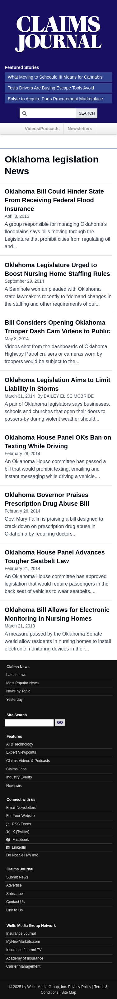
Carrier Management (23, 966)
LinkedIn (16, 847)
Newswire (14, 785)
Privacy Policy (79, 987)
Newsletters (80, 128)
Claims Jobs (16, 769)
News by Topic (18, 691)
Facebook (17, 839)
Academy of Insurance (24, 958)
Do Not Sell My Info (22, 855)
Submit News (17, 877)
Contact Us (15, 902)
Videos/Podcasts (42, 128)
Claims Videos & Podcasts (28, 761)
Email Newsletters (21, 807)
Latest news (16, 675)
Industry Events (19, 777)
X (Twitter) (18, 832)
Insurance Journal (21, 933)
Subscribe (14, 894)
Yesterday (14, 699)
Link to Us (14, 910)
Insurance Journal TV (24, 950)
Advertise (14, 885)
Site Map (69, 992)
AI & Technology (19, 744)
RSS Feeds (18, 824)
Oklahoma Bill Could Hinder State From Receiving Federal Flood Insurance (54, 200)
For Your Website (20, 816)
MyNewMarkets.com (23, 941)
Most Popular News (22, 683)
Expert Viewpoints (21, 752)
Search (87, 113)
